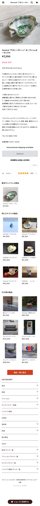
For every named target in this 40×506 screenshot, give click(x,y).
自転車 (4, 424)
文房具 (4, 418)
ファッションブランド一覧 (10, 456)
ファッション (6, 399)
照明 (3, 392)
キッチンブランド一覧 (9, 463)
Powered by (20, 485)
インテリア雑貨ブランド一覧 (11, 469)
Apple (4, 444)
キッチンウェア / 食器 (9, 405)
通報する (35, 165)
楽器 (3, 431)
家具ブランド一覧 (7, 450)
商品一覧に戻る (20, 372)
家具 (3, 386)
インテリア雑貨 (7, 411)
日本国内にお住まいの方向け (20, 160)
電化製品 (5, 437)
